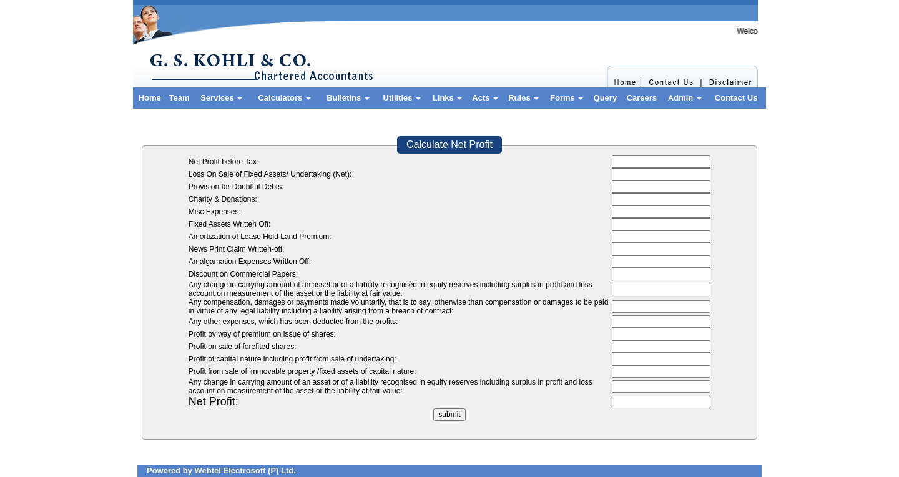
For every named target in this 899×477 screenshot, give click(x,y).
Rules (523, 97)
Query (605, 97)
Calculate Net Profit (449, 144)
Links (448, 97)
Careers (642, 97)
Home (150, 97)
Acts (485, 97)
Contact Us (736, 97)
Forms (566, 97)
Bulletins (348, 97)
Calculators (284, 97)
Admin (685, 97)
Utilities (402, 97)
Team (179, 97)
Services (221, 97)
